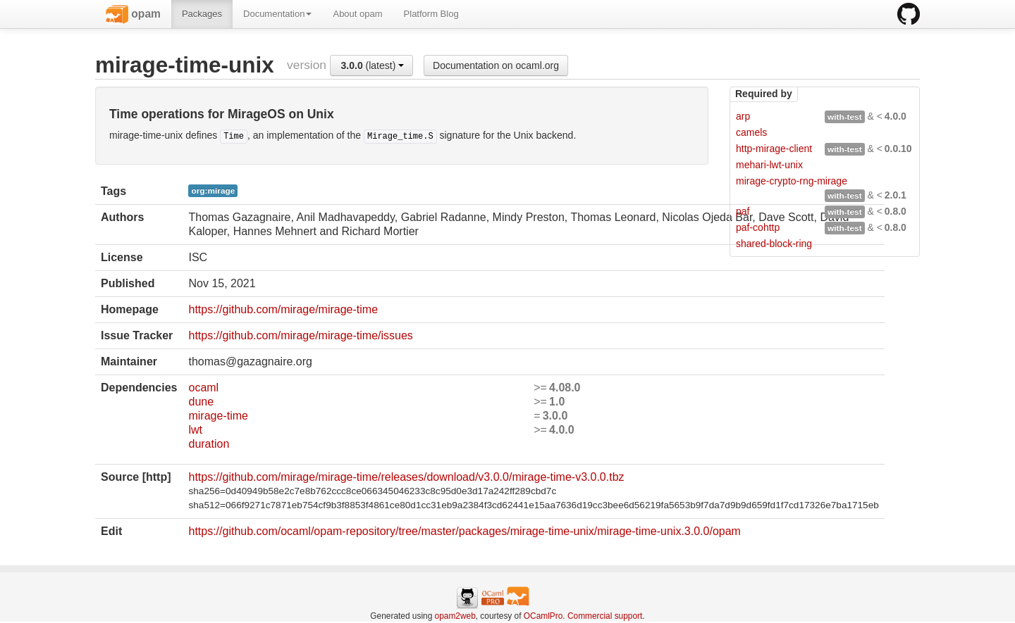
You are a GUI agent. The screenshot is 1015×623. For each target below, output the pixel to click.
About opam (357, 13)
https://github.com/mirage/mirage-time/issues (300, 335)
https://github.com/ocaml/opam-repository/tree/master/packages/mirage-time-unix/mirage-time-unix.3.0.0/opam (464, 531)
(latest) (373, 65)
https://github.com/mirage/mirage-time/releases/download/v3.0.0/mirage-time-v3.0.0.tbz (406, 477)
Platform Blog (431, 13)
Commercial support (604, 616)
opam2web (455, 616)
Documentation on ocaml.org (496, 65)
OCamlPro (543, 616)
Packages (202, 13)
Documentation (277, 13)
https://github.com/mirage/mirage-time (283, 309)
